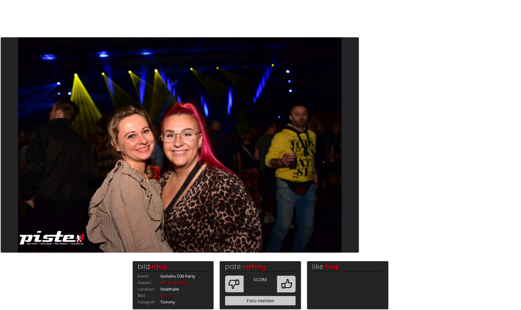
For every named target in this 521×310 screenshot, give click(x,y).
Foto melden (260, 300)
